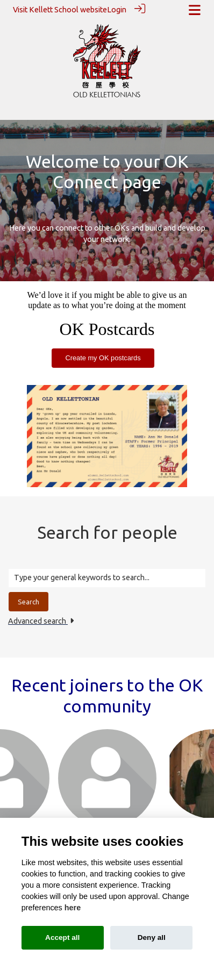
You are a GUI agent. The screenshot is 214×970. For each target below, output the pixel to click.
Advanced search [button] (41, 620)
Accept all (62, 937)
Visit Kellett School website (60, 9)
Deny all (152, 937)
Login (116, 9)
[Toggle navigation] (194, 10)
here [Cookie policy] (73, 907)
